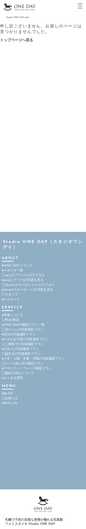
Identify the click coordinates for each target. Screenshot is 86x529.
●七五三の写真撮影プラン (20, 349)
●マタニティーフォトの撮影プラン (27, 368)
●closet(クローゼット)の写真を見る (27, 290)
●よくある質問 (12, 378)
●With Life (9, 403)
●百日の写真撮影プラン (19, 334)
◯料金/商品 (10, 320)
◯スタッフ (10, 294)
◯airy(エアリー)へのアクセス (23, 275)
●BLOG (7, 393)
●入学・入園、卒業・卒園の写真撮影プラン (33, 359)
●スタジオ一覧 (12, 270)
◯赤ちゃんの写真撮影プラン (23, 329)
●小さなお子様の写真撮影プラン (25, 339)
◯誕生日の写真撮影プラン (21, 354)
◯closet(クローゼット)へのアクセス (28, 285)
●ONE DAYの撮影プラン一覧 (23, 325)
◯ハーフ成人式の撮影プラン (23, 363)
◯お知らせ (10, 398)
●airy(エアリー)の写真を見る (23, 280)
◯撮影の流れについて (18, 373)
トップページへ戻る (16, 40)
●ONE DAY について (17, 265)
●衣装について (12, 315)
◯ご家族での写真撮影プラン (23, 344)
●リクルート (11, 299)
